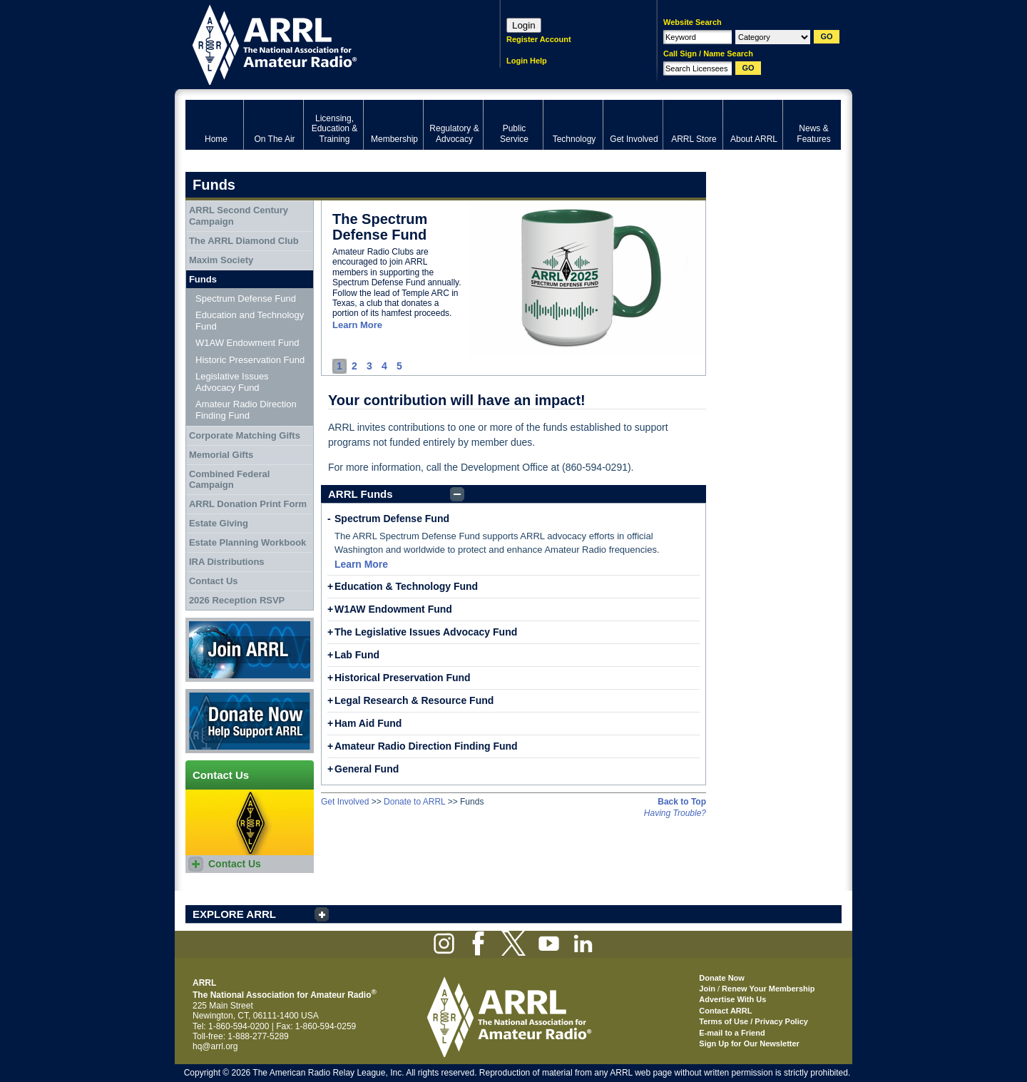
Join (707, 988)
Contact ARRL (725, 1010)
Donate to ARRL (414, 802)
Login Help (526, 60)
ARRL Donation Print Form (248, 504)
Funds (203, 279)
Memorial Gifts (221, 454)
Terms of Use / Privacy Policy (753, 1021)
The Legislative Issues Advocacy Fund (425, 632)
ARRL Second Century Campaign (238, 216)
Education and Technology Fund (249, 321)
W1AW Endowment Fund (393, 609)
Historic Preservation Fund (250, 359)
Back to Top (682, 802)
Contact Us (213, 581)
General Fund (366, 769)
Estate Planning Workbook (247, 542)
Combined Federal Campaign (229, 480)
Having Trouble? (675, 813)
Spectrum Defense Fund (391, 518)
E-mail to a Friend (732, 1033)
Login (524, 25)
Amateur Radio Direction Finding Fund (426, 746)
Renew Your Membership (768, 988)
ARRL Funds (360, 494)
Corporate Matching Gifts (244, 435)
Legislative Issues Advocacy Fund (232, 382)
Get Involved (345, 802)
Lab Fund (356, 654)
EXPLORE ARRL (234, 914)
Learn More (357, 325)
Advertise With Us (732, 999)
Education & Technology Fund (406, 586)
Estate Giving (218, 523)
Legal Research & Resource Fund (414, 700)
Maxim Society (221, 260)
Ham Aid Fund (368, 723)
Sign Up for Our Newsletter (749, 1043)
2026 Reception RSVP (237, 600)
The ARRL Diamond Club (244, 240)
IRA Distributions (227, 561)
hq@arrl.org (215, 1046)
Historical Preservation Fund (402, 677)
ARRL (324, 43)
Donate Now (249, 721)
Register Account (538, 39)
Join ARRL (249, 650)
